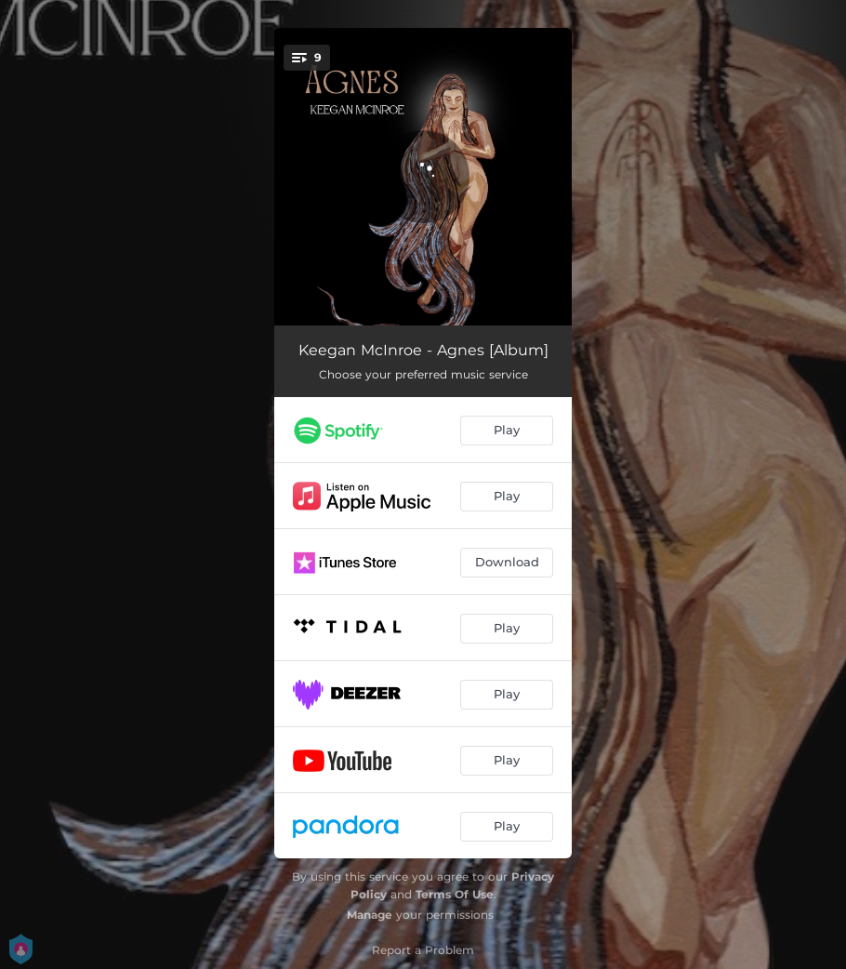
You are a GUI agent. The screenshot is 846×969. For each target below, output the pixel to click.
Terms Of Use (455, 894)
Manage (369, 915)
